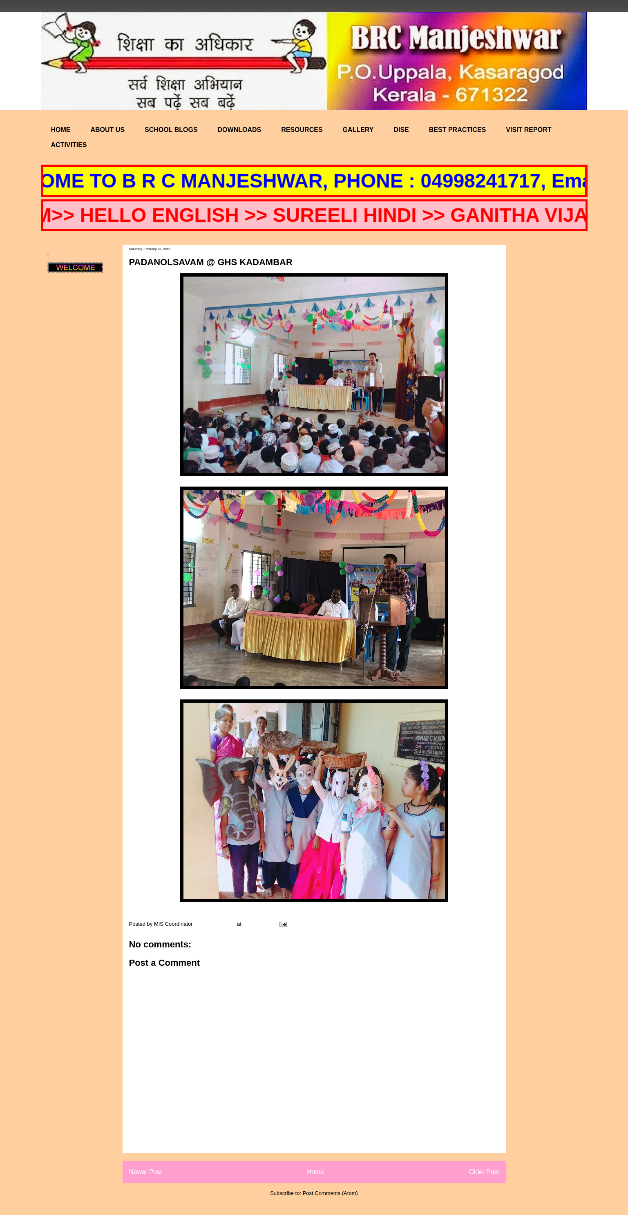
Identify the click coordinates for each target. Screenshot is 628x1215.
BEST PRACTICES (457, 129)
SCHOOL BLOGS (171, 129)
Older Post (484, 1171)
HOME (61, 129)
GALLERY (358, 129)
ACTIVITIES (69, 144)
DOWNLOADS (239, 129)
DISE (401, 129)
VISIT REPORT (528, 129)
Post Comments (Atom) (330, 1193)
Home (315, 1171)
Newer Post (145, 1171)
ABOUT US (108, 129)
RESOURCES (301, 129)
